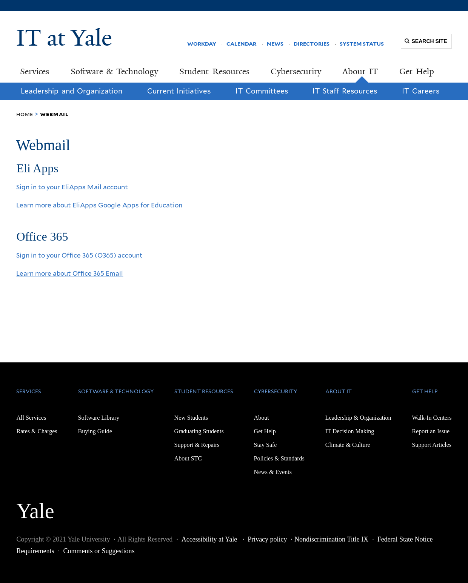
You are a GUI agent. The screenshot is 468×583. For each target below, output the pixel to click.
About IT (360, 71)
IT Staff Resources (345, 91)
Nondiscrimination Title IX (331, 539)
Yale (35, 506)
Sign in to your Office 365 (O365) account (79, 255)
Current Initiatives (179, 91)
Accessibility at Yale (210, 539)
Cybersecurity (296, 71)
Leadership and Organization (71, 91)
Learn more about (99, 205)
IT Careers (420, 91)
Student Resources (214, 71)
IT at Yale (64, 38)
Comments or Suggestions (98, 551)
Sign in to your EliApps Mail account (72, 187)
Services (34, 71)
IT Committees (262, 91)
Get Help (416, 71)
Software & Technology (114, 71)
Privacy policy (267, 539)
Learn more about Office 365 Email (69, 273)
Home (24, 114)
